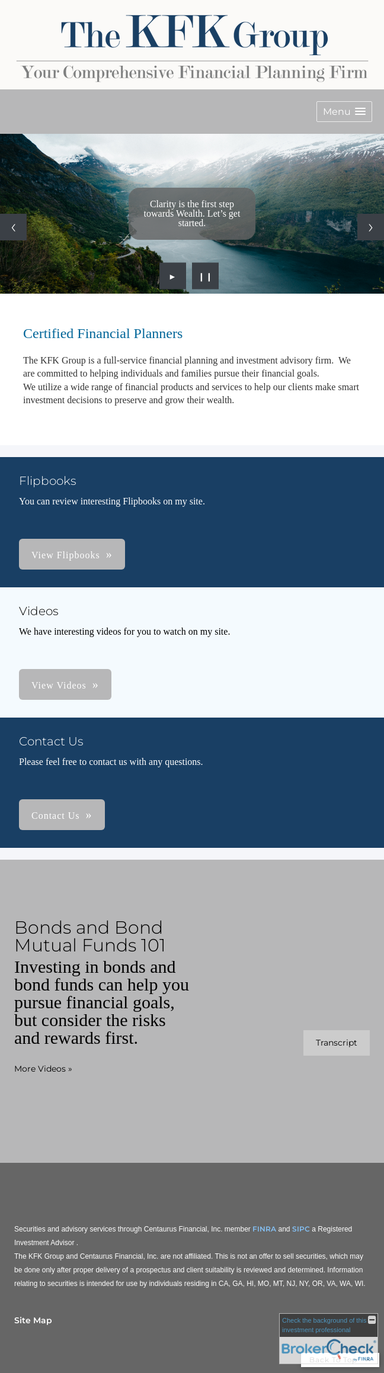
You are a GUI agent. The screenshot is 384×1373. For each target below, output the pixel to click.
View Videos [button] (59, 685)
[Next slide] (370, 227)
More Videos (43, 1069)
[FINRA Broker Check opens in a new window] (328, 1338)
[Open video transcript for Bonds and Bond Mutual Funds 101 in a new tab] (336, 1043)
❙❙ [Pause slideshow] (205, 276)
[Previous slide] (13, 227)
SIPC (301, 1228)
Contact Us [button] (55, 816)
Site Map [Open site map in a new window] (33, 1320)
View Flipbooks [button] (65, 555)
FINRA (264, 1228)
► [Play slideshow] (172, 276)
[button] (344, 111)
